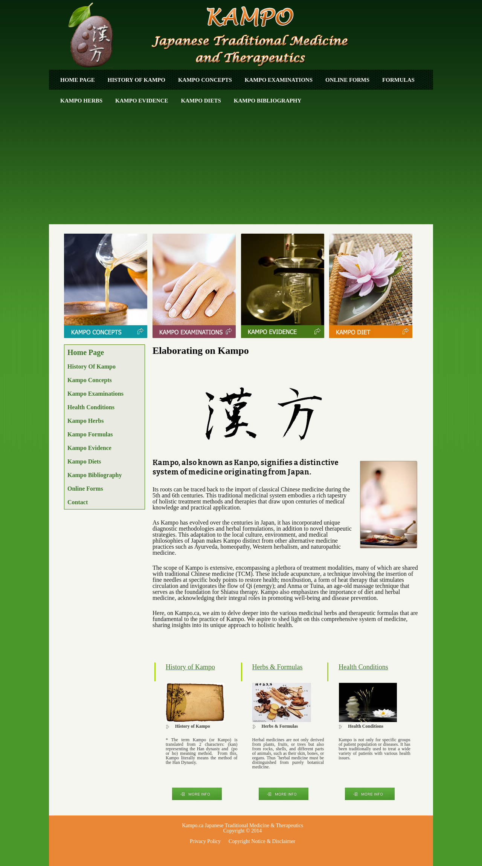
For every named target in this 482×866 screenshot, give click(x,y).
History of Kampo (136, 80)
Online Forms (85, 488)
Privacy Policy (205, 841)
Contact (77, 502)
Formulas (398, 80)
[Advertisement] (241, 167)
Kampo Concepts (205, 80)
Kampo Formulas (90, 434)
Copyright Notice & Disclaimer (262, 841)
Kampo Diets (201, 101)
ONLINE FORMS (347, 80)
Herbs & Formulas (277, 667)
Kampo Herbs (81, 101)
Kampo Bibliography (268, 101)
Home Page (77, 80)
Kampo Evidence (141, 101)
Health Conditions (90, 407)
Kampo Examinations (279, 80)
